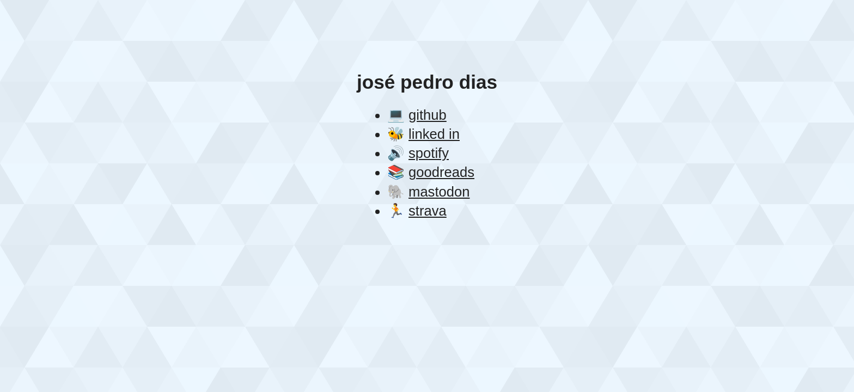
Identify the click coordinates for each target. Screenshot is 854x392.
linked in (434, 134)
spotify (428, 153)
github (427, 114)
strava (427, 210)
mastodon (438, 191)
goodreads (441, 172)
